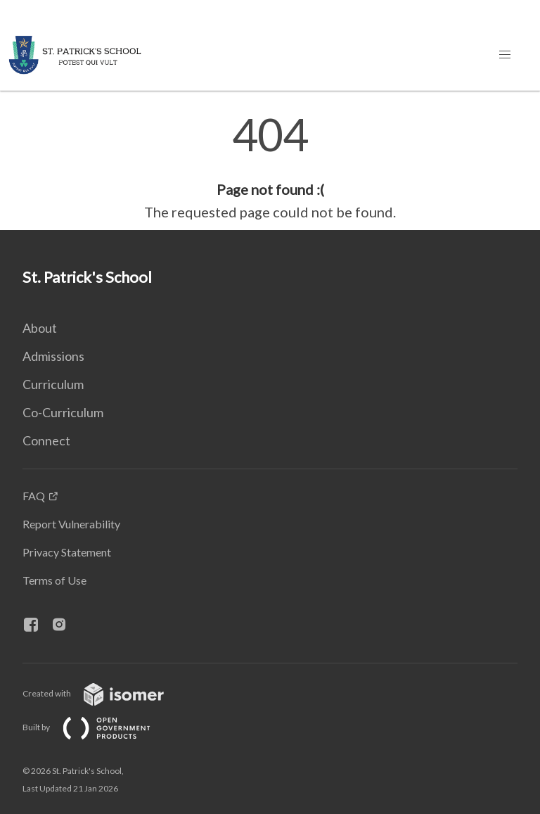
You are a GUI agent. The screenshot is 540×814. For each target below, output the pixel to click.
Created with (104, 693)
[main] (270, 167)
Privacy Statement (66, 552)
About (39, 328)
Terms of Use (54, 580)
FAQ (33, 495)
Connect (46, 440)
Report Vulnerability (71, 523)
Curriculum (53, 384)
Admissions (53, 356)
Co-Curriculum (62, 412)
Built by (97, 727)
